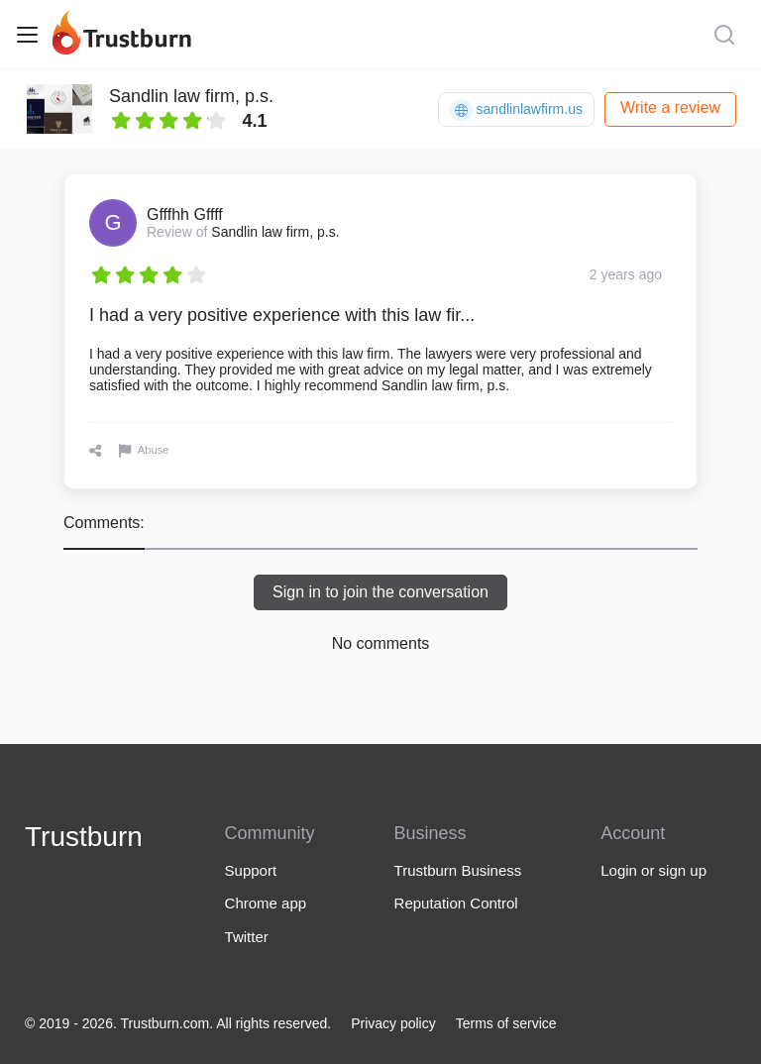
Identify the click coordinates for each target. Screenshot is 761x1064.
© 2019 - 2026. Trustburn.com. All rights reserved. (178, 1023)
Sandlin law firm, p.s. (191, 96)
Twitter (247, 936)
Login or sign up (653, 870)
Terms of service (506, 1023)
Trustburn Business (458, 870)
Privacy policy (393, 1023)
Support (251, 870)
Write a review (670, 107)
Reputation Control (456, 903)
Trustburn (84, 836)
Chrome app (266, 903)
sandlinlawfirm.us (516, 110)
